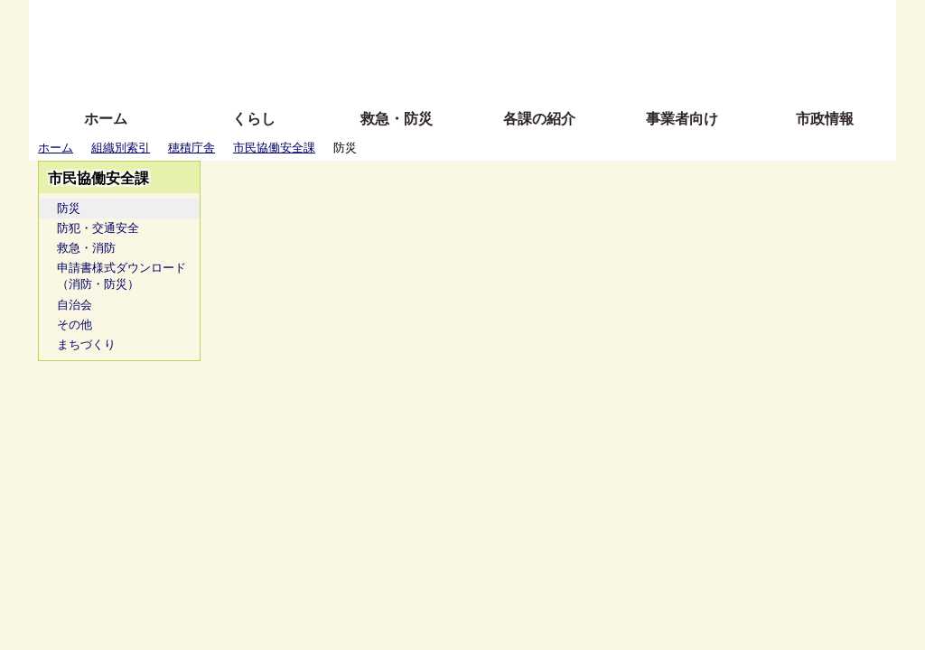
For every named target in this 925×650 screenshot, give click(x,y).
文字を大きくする (478, 47)
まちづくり (86, 344)
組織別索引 (120, 147)
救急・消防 (86, 248)
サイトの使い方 (442, 74)
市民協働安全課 (274, 147)
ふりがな (318, 20)
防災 (68, 208)
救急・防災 (396, 118)
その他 (74, 324)
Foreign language (345, 47)
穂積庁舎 (191, 147)
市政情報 (825, 118)
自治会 (74, 304)
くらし (254, 118)
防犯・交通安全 (98, 228)
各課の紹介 (539, 118)
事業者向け (682, 118)
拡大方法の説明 (331, 74)
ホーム (105, 118)
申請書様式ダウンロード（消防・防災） (121, 276)
